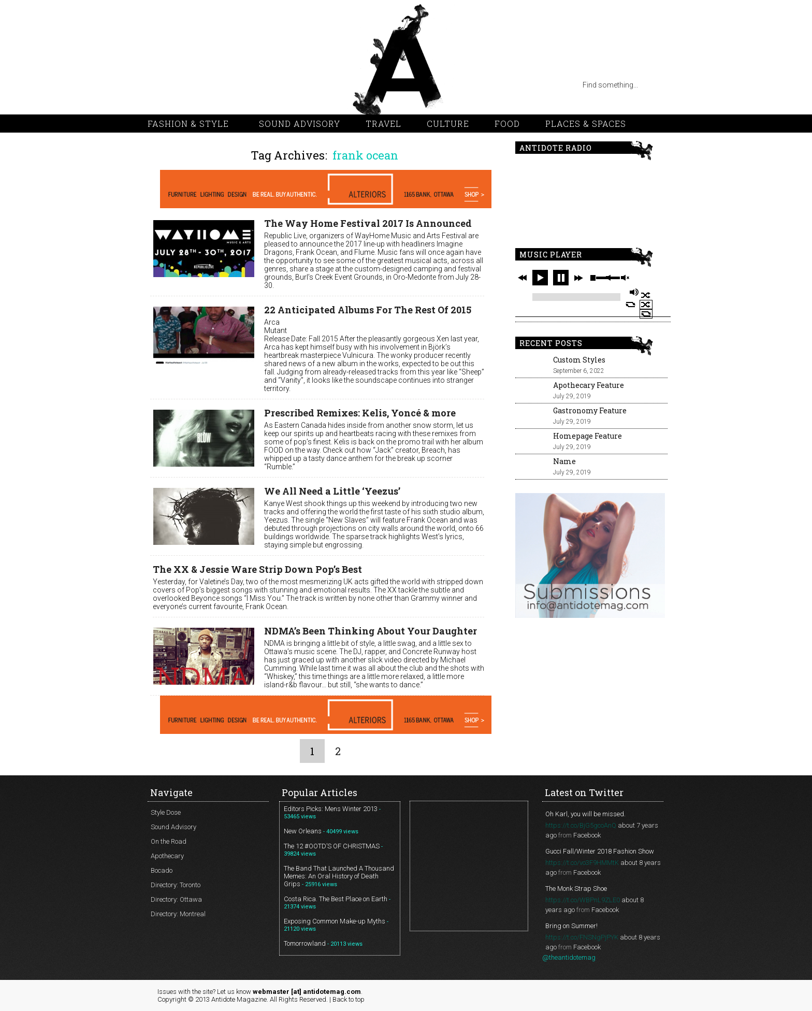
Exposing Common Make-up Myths (334, 921)
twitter (178, 85)
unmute (624, 278)
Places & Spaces (585, 123)
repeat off (646, 314)
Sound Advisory (299, 123)
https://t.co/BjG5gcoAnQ (580, 825)
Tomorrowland (305, 943)
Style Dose (166, 812)
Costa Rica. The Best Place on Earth (335, 899)
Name (564, 461)
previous (522, 277)
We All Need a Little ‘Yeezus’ (332, 491)
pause (560, 277)
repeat (630, 304)
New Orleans (303, 831)
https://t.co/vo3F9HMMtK (582, 862)
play (540, 277)
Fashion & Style (188, 123)
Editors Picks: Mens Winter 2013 (331, 809)
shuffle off (646, 304)
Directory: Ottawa (176, 899)
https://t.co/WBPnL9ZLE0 (582, 900)
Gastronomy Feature (590, 410)
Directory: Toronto (175, 885)
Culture (448, 123)
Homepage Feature (587, 436)
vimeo (220, 85)
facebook (241, 85)
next (578, 277)
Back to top (348, 999)
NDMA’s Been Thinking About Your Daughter (370, 631)
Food (507, 123)
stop (593, 277)
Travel (383, 123)
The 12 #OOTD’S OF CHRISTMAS (332, 846)
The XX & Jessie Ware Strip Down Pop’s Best (257, 569)
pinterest (199, 85)
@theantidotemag (569, 957)
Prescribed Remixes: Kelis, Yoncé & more (360, 413)
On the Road (168, 841)
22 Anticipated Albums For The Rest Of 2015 (367, 310)
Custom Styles (579, 360)
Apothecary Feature (588, 385)
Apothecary (167, 856)
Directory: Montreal (178, 914)
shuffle (646, 295)
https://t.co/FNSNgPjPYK (581, 937)
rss (158, 85)
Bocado (161, 870)
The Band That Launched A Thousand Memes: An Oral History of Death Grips (339, 876)
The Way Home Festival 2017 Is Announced (368, 223)
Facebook (587, 835)
